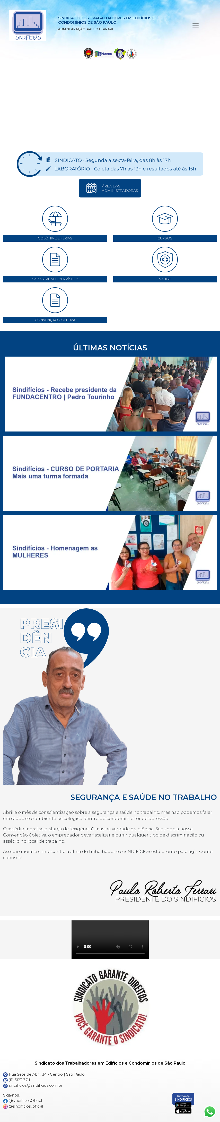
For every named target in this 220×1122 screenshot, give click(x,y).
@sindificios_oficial (23, 1106)
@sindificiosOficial (22, 1100)
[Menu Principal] (196, 26)
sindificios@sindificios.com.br (32, 1085)
